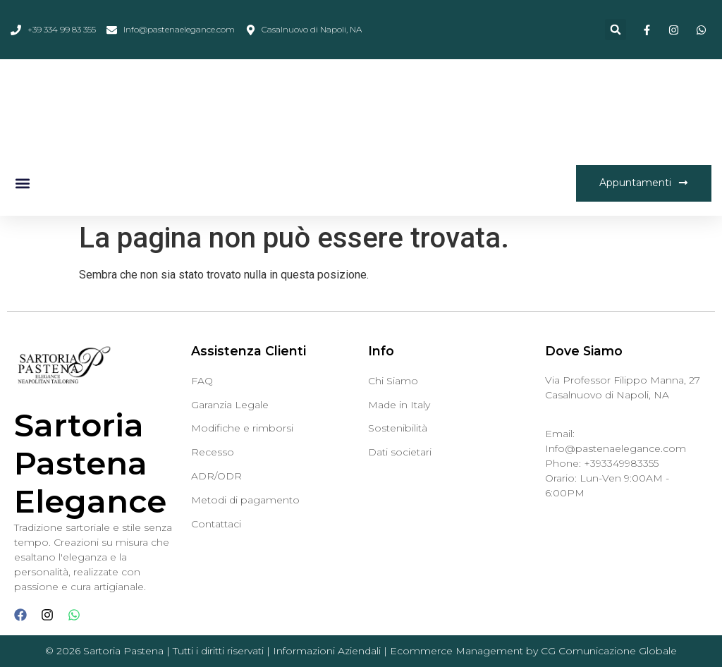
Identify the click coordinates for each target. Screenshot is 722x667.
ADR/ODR (216, 476)
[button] (615, 29)
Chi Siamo (393, 380)
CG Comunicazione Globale (609, 650)
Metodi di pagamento (245, 500)
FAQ (202, 380)
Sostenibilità (397, 428)
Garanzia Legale (230, 404)
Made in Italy (399, 404)
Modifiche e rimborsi (242, 428)
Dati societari (400, 452)
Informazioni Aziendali (327, 650)
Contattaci (216, 524)
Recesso (212, 452)
